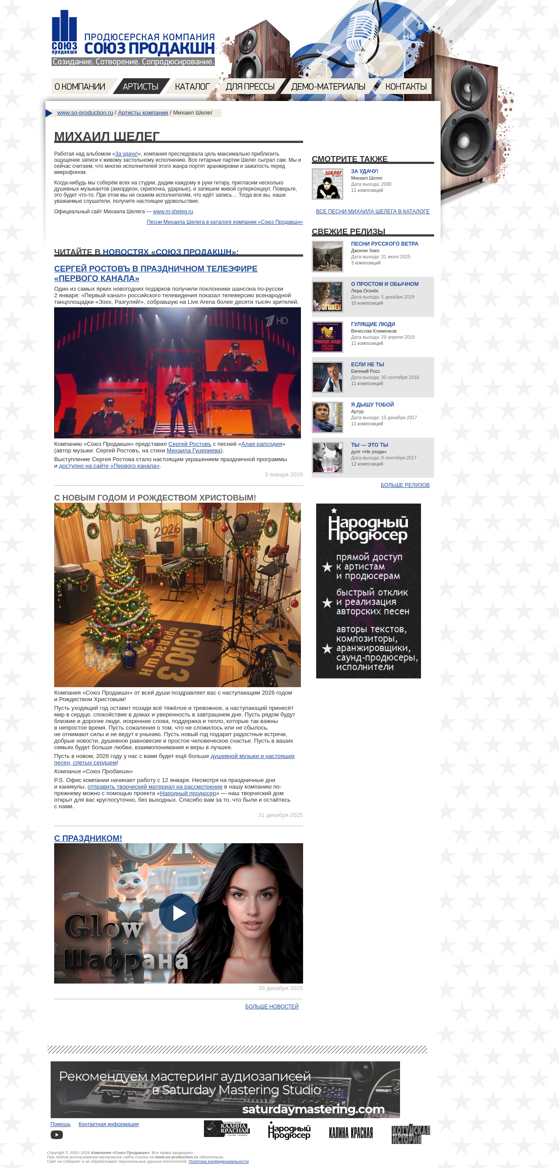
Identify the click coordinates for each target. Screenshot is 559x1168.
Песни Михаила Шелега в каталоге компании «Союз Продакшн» (225, 222)
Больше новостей (272, 1007)
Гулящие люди (373, 324)
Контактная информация (109, 1124)
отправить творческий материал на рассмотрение (155, 786)
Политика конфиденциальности (219, 1161)
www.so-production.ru (85, 112)
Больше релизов (405, 485)
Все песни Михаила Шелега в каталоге (373, 212)
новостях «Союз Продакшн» (169, 252)
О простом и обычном (385, 284)
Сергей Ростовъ (190, 444)
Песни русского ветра (384, 244)
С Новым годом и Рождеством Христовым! (155, 497)
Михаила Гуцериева (194, 450)
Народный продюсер (188, 793)
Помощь (61, 1124)
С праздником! (88, 838)
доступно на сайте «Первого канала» (109, 465)
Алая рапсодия (262, 444)
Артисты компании (143, 112)
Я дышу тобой (372, 405)
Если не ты (367, 365)
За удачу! (126, 154)
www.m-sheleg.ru (173, 212)
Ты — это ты (369, 445)
